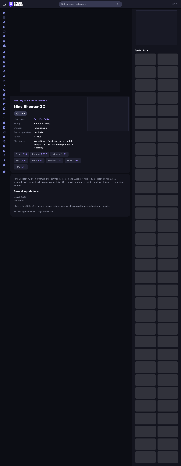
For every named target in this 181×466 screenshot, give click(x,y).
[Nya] (4, 22)
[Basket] (4, 62)
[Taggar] (4, 172)
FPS (28, 100)
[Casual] (4, 76)
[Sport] (4, 150)
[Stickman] (4, 155)
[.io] (4, 108)
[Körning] (4, 118)
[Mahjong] (4, 127)
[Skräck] (4, 146)
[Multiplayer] (4, 41)
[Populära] (4, 26)
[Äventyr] (4, 57)
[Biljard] (4, 71)
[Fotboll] (4, 99)
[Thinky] (4, 160)
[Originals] (4, 36)
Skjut (22, 100)
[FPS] (4, 104)
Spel (16, 100)
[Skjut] (4, 141)
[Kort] (4, 122)
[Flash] (4, 90)
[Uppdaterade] (4, 31)
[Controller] (4, 80)
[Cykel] (4, 85)
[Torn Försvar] (4, 164)
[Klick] (4, 113)
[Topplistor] (4, 45)
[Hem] (4, 12)
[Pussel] (4, 136)
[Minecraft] (4, 132)
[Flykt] (4, 94)
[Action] (4, 52)
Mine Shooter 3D (40, 100)
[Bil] (4, 66)
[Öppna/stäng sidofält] (4, 4)
